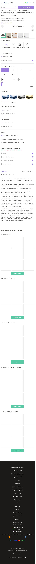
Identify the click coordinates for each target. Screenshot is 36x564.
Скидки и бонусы (17, 512)
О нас (17, 503)
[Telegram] (27, 2)
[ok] (9, 537)
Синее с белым (19, 18)
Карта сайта (17, 499)
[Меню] (2, 2)
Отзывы (17, 509)
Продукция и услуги (17, 490)
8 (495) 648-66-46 (17, 522)
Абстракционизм (18, 20)
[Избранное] (30, 2)
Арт (2, 18)
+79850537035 (18, 529)
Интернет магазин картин (17, 467)
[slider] (1, 85)
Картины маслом (17, 477)
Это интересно (17, 493)
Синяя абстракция (6, 20)
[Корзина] (33, 3)
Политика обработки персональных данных (17, 550)
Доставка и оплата (17, 516)
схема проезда (29, 534)
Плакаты (17, 483)
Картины (17, 480)
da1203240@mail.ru (18, 527)
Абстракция (9, 18)
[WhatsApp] (25, 2)
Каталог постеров (17, 470)
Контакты (17, 519)
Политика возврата (17, 553)
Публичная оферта (17, 552)
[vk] (26, 537)
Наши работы (17, 506)
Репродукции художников (17, 474)
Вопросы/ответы (17, 496)
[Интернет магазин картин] (9, 3)
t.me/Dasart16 (18, 531)
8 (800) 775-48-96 (17, 524)
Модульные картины (17, 486)
